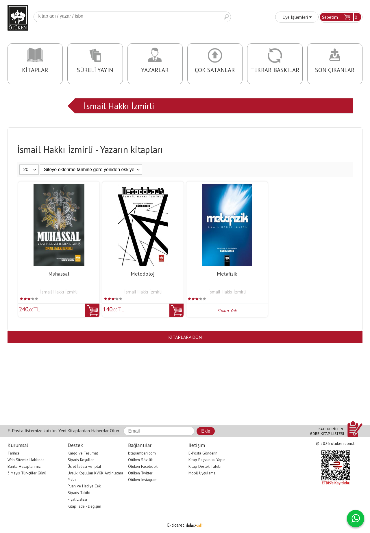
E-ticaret (175, 525)
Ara (226, 17)
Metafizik (227, 273)
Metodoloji (143, 273)
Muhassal (58, 273)
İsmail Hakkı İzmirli (119, 105)
